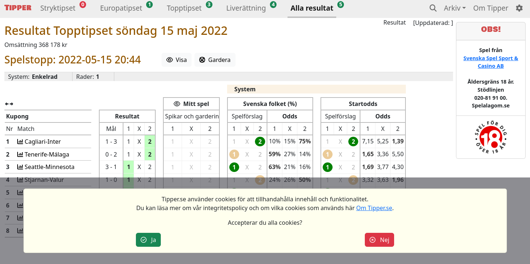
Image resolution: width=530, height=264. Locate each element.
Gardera (214, 60)
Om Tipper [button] (490, 8)
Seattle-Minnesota (47, 167)
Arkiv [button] (452, 8)
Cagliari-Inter (40, 142)
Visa (176, 60)
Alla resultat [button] (311, 8)
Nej (379, 240)
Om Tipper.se (374, 208)
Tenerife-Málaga (45, 154)
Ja (148, 240)
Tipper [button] (17, 8)
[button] (57, 9)
